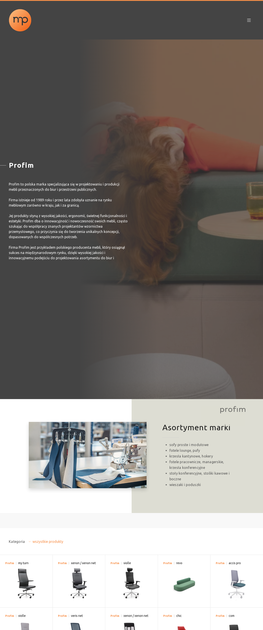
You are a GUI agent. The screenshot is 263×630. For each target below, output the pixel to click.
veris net (77, 615)
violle (127, 563)
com (231, 615)
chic (179, 615)
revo (179, 563)
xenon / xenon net (83, 563)
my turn (23, 563)
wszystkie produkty (48, 542)
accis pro (235, 563)
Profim (9, 563)
